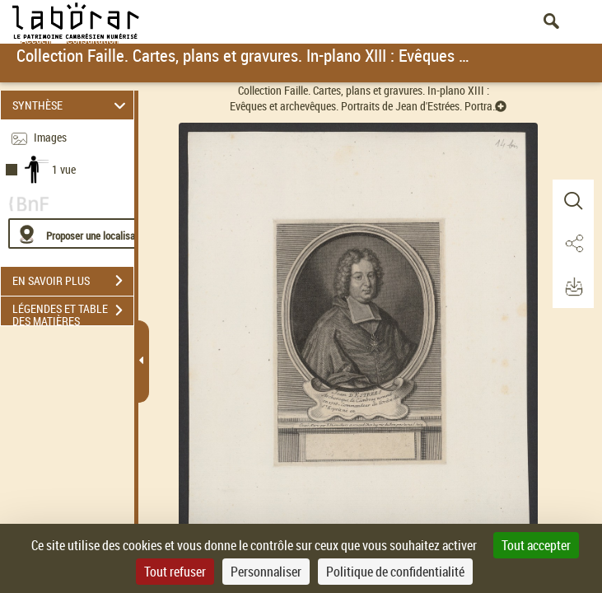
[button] (573, 201)
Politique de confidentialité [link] (395, 572)
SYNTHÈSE (71, 105)
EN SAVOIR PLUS (72, 280)
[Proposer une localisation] (86, 233)
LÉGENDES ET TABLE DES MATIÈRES (72, 312)
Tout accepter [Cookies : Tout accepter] (536, 545)
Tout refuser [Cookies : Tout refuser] (175, 572)
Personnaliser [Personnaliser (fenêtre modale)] (266, 572)
